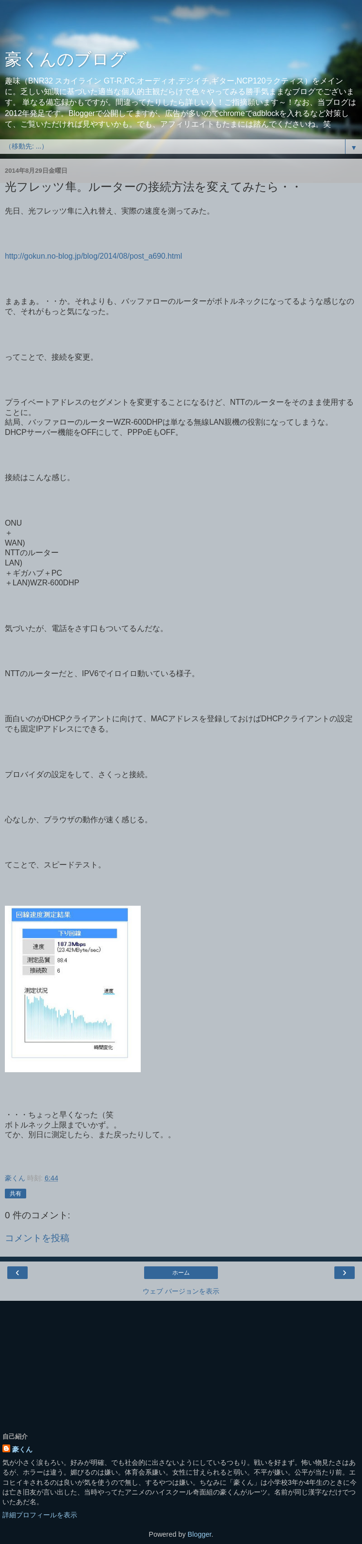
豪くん (22, 1449)
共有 (15, 1193)
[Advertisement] (181, 27)
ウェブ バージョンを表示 (181, 1291)
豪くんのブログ (66, 59)
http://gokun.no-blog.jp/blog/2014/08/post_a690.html (93, 256)
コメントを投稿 (37, 1238)
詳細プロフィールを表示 (39, 1515)
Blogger (200, 1534)
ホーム (181, 1272)
